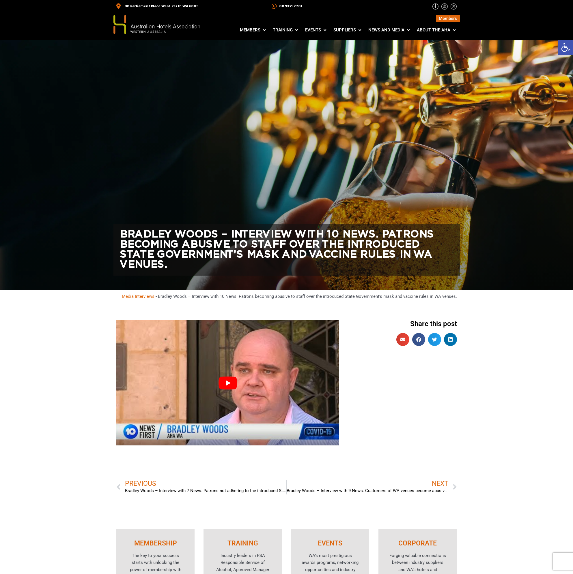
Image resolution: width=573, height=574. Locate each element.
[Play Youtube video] (227, 383)
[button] (565, 47)
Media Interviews (138, 296)
